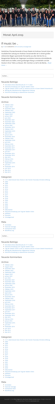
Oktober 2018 (9, 138)
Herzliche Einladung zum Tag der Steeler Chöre (19, 87)
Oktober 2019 (9, 129)
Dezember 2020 (10, 122)
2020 (6, 200)
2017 (6, 195)
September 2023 (10, 112)
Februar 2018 (9, 144)
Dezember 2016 (10, 153)
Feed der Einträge (10, 227)
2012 (6, 185)
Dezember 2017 (10, 146)
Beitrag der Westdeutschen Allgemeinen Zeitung (20, 90)
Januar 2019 (8, 135)
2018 (6, 196)
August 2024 (9, 107)
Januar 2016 (8, 161)
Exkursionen (8, 210)
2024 (6, 208)
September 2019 (10, 131)
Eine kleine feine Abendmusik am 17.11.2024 (18, 85)
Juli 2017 (7, 151)
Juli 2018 (7, 142)
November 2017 (10, 148)
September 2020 (10, 123)
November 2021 (10, 120)
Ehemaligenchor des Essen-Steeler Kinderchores (27, 11)
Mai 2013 (8, 172)
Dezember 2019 (10, 127)
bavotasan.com (35, 401)
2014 (6, 189)
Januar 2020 (8, 125)
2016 (6, 193)
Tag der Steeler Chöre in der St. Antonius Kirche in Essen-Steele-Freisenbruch (29, 88)
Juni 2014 (8, 168)
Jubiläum (7, 213)
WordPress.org (9, 230)
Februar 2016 (9, 159)
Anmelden (8, 225)
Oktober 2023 (9, 110)
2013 (6, 187)
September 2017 (10, 150)
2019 (16, 46)
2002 (6, 182)
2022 (6, 204)
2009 (6, 183)
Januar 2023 (8, 116)
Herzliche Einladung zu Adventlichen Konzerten (19, 92)
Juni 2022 (8, 118)
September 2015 (10, 163)
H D (4, 46)
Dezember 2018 (10, 136)
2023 (6, 206)
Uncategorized (27, 46)
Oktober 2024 (9, 105)
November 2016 (10, 155)
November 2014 (10, 166)
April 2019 (8, 133)
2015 (6, 191)
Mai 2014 (8, 170)
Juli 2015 (7, 165)
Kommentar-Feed (10, 229)
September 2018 (10, 140)
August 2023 (9, 114)
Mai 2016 (8, 157)
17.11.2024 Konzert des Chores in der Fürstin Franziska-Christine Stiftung (27, 180)
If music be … (9, 43)
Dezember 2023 (10, 108)
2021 (6, 202)
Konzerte (20, 46)
